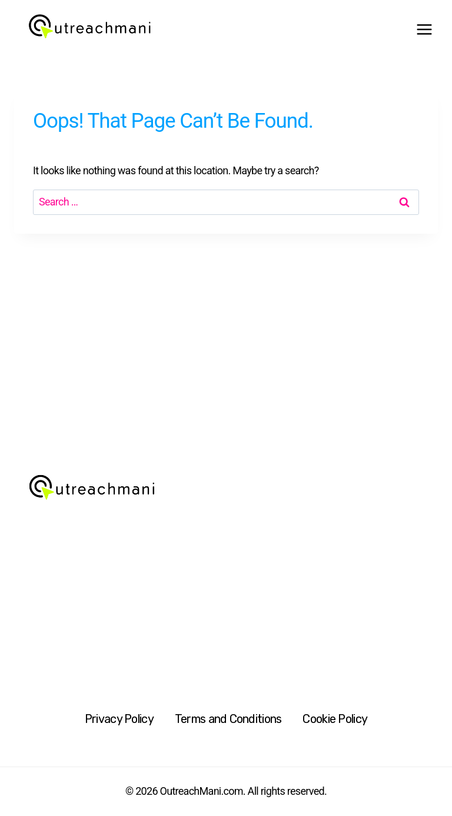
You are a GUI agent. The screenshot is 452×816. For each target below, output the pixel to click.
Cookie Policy (335, 719)
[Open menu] (424, 30)
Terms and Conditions (228, 719)
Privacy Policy (119, 719)
